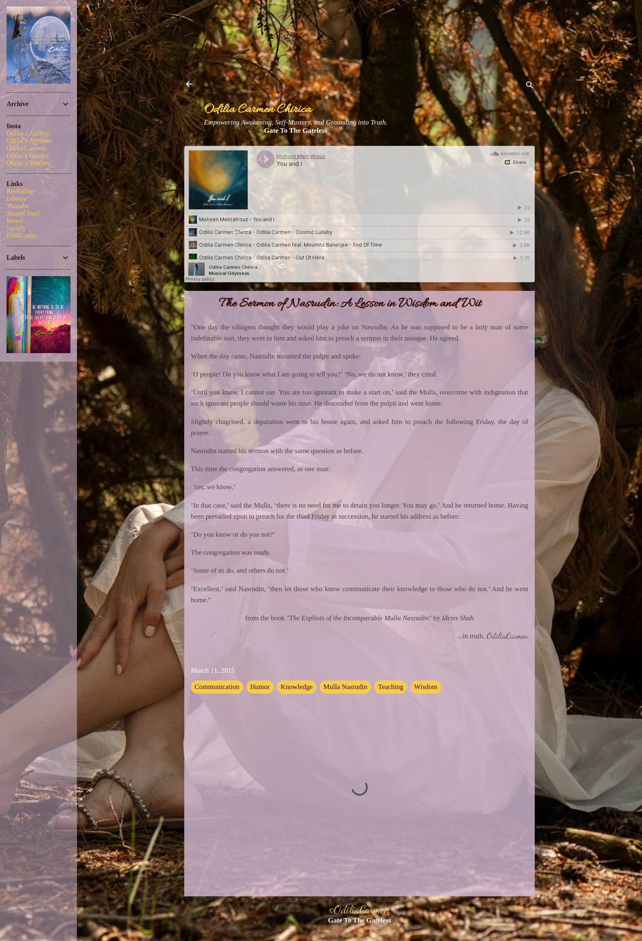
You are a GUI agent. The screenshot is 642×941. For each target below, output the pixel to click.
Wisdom (426, 687)
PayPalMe (20, 191)
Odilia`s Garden (28, 155)
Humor (260, 687)
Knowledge (296, 687)
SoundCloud (23, 213)
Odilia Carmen (26, 148)
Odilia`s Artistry (28, 133)
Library (16, 198)
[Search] (530, 86)
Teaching (390, 687)
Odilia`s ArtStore (29, 140)
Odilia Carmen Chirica (257, 110)
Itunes (15, 220)
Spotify (16, 227)
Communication (217, 687)
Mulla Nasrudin (345, 687)
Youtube (18, 205)
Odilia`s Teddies (28, 162)
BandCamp (21, 235)
